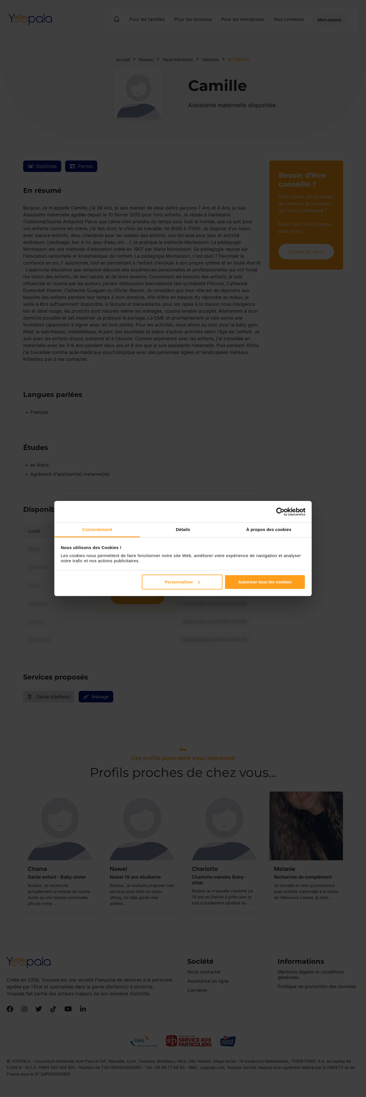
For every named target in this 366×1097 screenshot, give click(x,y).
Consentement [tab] (97, 529)
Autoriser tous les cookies (265, 581)
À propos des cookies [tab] (268, 529)
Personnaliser (182, 581)
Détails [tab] (183, 529)
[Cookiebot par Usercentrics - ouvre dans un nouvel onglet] (280, 512)
